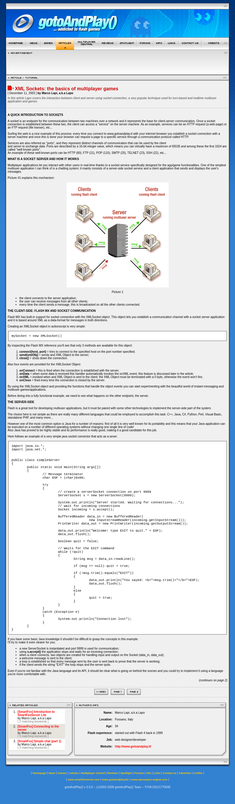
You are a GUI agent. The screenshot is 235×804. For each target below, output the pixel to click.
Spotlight (126, 773)
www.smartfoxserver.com (84, 779)
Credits (197, 773)
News (52, 773)
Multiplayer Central (93, 773)
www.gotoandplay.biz (115, 779)
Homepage (39, 773)
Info (148, 773)
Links (157, 773)
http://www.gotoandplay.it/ (133, 746)
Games (62, 773)
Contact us (170, 773)
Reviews (112, 773)
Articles (74, 773)
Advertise (185, 773)
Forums (139, 773)
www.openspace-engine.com (149, 779)
